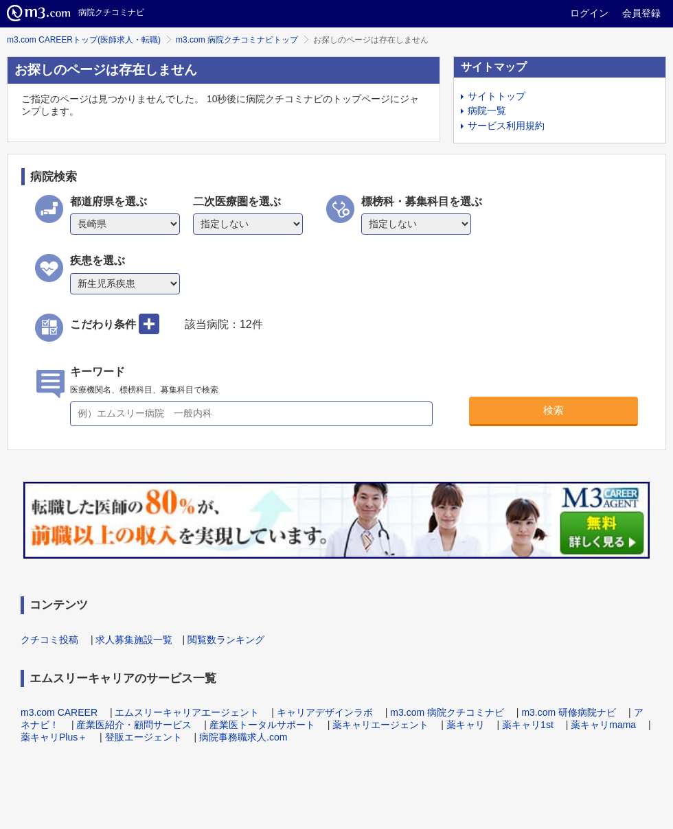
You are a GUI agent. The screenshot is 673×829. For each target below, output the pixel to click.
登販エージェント (143, 737)
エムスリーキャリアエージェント (187, 712)
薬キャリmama (603, 724)
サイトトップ (496, 96)
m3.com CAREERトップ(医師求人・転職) (84, 40)
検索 (553, 410)
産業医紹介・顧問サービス (134, 724)
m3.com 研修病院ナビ (568, 712)
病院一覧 (487, 110)
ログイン (589, 13)
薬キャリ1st (528, 724)
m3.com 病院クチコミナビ (447, 712)
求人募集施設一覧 (133, 639)
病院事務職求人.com (243, 737)
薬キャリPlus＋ (54, 737)
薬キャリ (465, 724)
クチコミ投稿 (49, 639)
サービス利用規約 (506, 125)
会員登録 (641, 13)
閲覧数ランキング (225, 639)
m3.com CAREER (59, 712)
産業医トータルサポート (262, 724)
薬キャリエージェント (380, 724)
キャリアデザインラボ (325, 712)
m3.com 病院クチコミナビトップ (237, 40)
